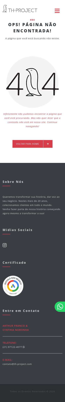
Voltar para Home (32, 144)
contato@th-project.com (17, 364)
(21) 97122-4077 (12, 347)
